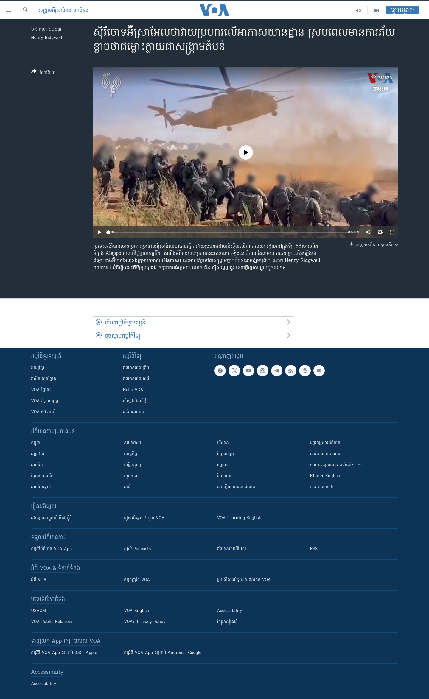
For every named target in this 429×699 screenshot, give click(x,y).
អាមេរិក (37, 465)
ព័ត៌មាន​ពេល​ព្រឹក (136, 368)
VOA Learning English (239, 518)
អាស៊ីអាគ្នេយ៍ (41, 487)
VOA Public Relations (52, 622)
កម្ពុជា (35, 443)
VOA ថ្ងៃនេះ (41, 390)
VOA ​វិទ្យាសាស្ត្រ (44, 401)
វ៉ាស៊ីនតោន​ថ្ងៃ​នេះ (44, 379)
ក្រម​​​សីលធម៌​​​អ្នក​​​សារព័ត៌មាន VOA (244, 580)
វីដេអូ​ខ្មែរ (37, 368)
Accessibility (229, 611)
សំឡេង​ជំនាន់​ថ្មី (134, 401)
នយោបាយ (132, 443)
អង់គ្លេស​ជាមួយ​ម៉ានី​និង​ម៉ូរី (51, 518)
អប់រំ (127, 487)
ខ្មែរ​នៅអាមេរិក (42, 476)
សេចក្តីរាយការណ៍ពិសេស (237, 487)
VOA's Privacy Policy (145, 622)
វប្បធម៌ (222, 465)
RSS (314, 549)
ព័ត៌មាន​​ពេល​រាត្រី (136, 379)
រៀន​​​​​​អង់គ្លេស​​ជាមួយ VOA (144, 518)
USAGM (38, 611)
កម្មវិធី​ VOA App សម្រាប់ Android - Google (162, 653)
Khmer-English (325, 476)
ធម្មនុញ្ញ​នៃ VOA (137, 580)
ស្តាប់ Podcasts (137, 549)
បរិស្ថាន (223, 443)
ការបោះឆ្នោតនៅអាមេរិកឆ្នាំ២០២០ (336, 465)
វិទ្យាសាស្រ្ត (225, 454)
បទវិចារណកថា (321, 487)
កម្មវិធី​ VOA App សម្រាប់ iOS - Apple (64, 653)
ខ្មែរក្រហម (225, 476)
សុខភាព (130, 476)
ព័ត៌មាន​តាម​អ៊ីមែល (231, 549)
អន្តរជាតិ (37, 454)
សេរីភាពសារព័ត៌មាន (326, 454)
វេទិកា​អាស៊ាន (133, 412)
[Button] (43, 73)
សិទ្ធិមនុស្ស (132, 465)
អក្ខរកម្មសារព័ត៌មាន (325, 443)
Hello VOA (133, 390)
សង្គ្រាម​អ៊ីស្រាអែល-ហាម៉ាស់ (63, 10)
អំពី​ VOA (38, 580)
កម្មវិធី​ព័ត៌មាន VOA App (51, 549)
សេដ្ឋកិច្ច (130, 454)
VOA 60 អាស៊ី (43, 412)
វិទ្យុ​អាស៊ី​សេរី (227, 622)
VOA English (136, 611)
